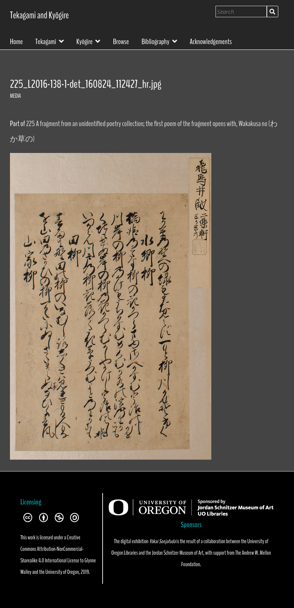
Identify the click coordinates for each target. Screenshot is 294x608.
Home (16, 41)
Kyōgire (85, 40)
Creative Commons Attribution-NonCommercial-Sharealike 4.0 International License (51, 549)
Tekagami (45, 40)
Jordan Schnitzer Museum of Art (177, 553)
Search (272, 11)
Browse (121, 41)
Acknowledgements (210, 41)
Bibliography (156, 40)
